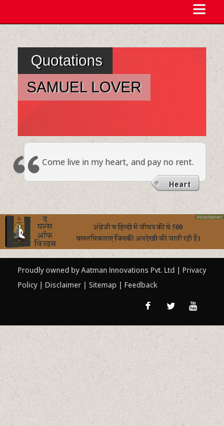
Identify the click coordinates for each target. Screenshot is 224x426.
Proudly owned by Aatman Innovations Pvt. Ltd (96, 270)
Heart (180, 184)
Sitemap (104, 285)
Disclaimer (63, 285)
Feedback (140, 285)
